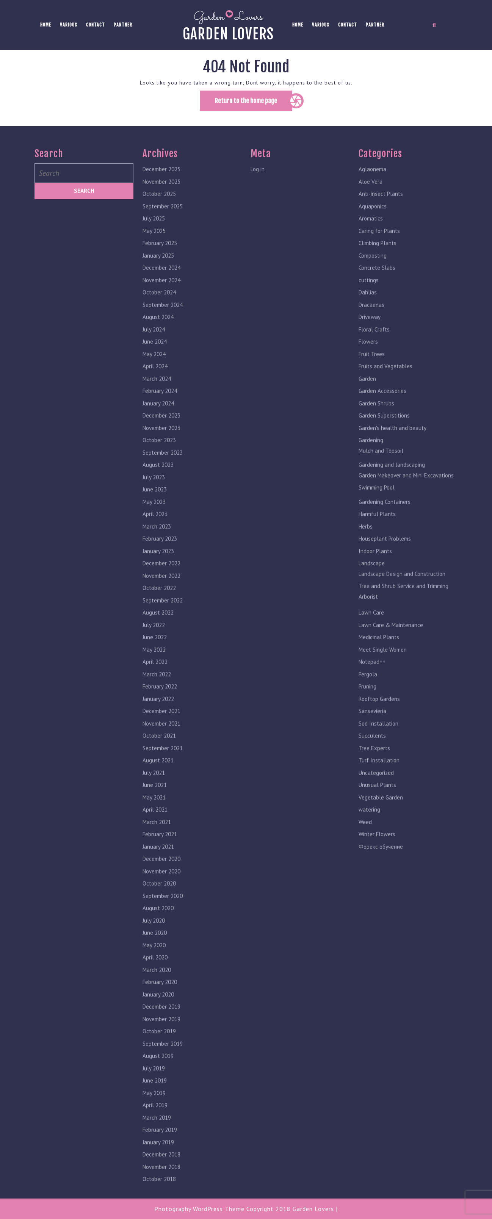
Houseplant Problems (385, 550)
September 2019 (163, 1055)
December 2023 (161, 427)
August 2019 (158, 1068)
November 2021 (161, 735)
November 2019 (161, 1031)
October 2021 (159, 747)
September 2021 (163, 760)
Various (68, 25)
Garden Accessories (382, 403)
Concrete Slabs (377, 279)
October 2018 (159, 1191)
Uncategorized (376, 785)
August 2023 (158, 476)
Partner (123, 25)
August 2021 (158, 772)
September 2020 (163, 908)
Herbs (366, 538)
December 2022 (161, 575)
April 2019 (155, 1117)
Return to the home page (253, 103)
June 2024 (155, 353)
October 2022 (159, 600)
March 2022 (157, 686)
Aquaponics (373, 218)
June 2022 (155, 649)
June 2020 (155, 944)
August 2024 (158, 329)
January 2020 (158, 1006)
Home (45, 25)
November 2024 (161, 292)
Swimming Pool (377, 499)
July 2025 (154, 230)
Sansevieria (372, 723)
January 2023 (158, 563)
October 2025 (159, 206)
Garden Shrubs (376, 415)
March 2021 (157, 834)
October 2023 (159, 452)
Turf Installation (379, 772)
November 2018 (161, 1179)
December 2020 (161, 871)
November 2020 (161, 883)
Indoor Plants (375, 563)
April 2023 (155, 526)
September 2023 (163, 464)
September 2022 (163, 612)
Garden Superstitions (384, 427)
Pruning (367, 698)
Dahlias (368, 304)
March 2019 (157, 1129)
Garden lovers (228, 34)
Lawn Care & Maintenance (391, 637)
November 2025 (161, 193)
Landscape (372, 575)
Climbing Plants (377, 255)
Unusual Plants (377, 797)
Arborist (368, 608)
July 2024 (154, 341)
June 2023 (155, 501)
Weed (365, 834)
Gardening (371, 452)
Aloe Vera (370, 193)
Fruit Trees (372, 366)
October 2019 (159, 1043)
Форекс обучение (381, 858)
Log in (258, 181)
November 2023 (161, 440)
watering (369, 821)
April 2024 (155, 378)
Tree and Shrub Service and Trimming (403, 598)
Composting (373, 267)
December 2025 (161, 181)
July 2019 (154, 1080)
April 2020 (155, 969)
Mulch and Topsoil (381, 462)
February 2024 (160, 403)
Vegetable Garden (381, 809)
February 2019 (160, 1141)
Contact (95, 25)
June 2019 (155, 1092)
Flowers (368, 353)
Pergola (368, 686)
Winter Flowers (377, 846)
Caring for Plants (379, 243)
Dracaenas (371, 317)
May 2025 (154, 243)
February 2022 (160, 698)
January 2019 (158, 1154)
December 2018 (161, 1166)
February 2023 (160, 550)
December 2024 (161, 279)
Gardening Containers (385, 514)
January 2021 (158, 858)
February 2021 (160, 846)
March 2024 (157, 390)
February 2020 (160, 994)
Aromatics (371, 230)
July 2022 (154, 637)
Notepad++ (372, 674)
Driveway (370, 329)
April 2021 (155, 821)
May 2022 (154, 661)
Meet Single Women (383, 661)
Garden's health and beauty (392, 440)
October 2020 (159, 895)
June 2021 (155, 797)
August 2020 (158, 920)
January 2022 (158, 711)
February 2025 (160, 255)
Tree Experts (374, 760)
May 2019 (154, 1105)
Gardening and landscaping (392, 476)
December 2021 (161, 723)
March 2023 (157, 538)
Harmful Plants (377, 526)
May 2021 (154, 809)
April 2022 (155, 674)
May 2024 (154, 366)
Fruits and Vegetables (385, 378)
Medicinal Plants (379, 649)
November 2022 (161, 588)
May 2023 (154, 514)
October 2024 (159, 304)
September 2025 (163, 218)
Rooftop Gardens (379, 711)
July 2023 (154, 489)
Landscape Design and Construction (402, 586)
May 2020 (154, 957)
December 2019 (161, 1018)
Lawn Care (371, 624)
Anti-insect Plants (381, 206)
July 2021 (154, 785)
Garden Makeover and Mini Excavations (406, 487)
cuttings (369, 292)
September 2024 (163, 317)
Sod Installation (378, 735)
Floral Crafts (374, 341)
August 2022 (158, 624)
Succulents (372, 747)
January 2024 (158, 415)
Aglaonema (372, 181)
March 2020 (157, 982)
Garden (367, 390)
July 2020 (154, 932)
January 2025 (158, 267)
